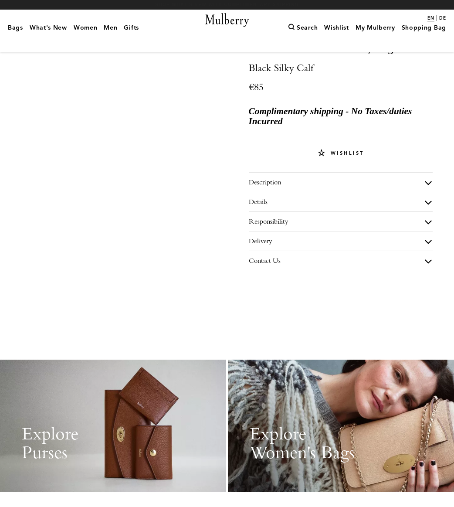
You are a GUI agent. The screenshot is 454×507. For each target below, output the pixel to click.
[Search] (303, 40)
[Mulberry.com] (227, 28)
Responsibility (268, 252)
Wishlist (346, 183)
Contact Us (265, 291)
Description (265, 212)
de (442, 18)
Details (258, 232)
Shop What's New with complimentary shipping (227, 4)
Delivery (260, 271)
